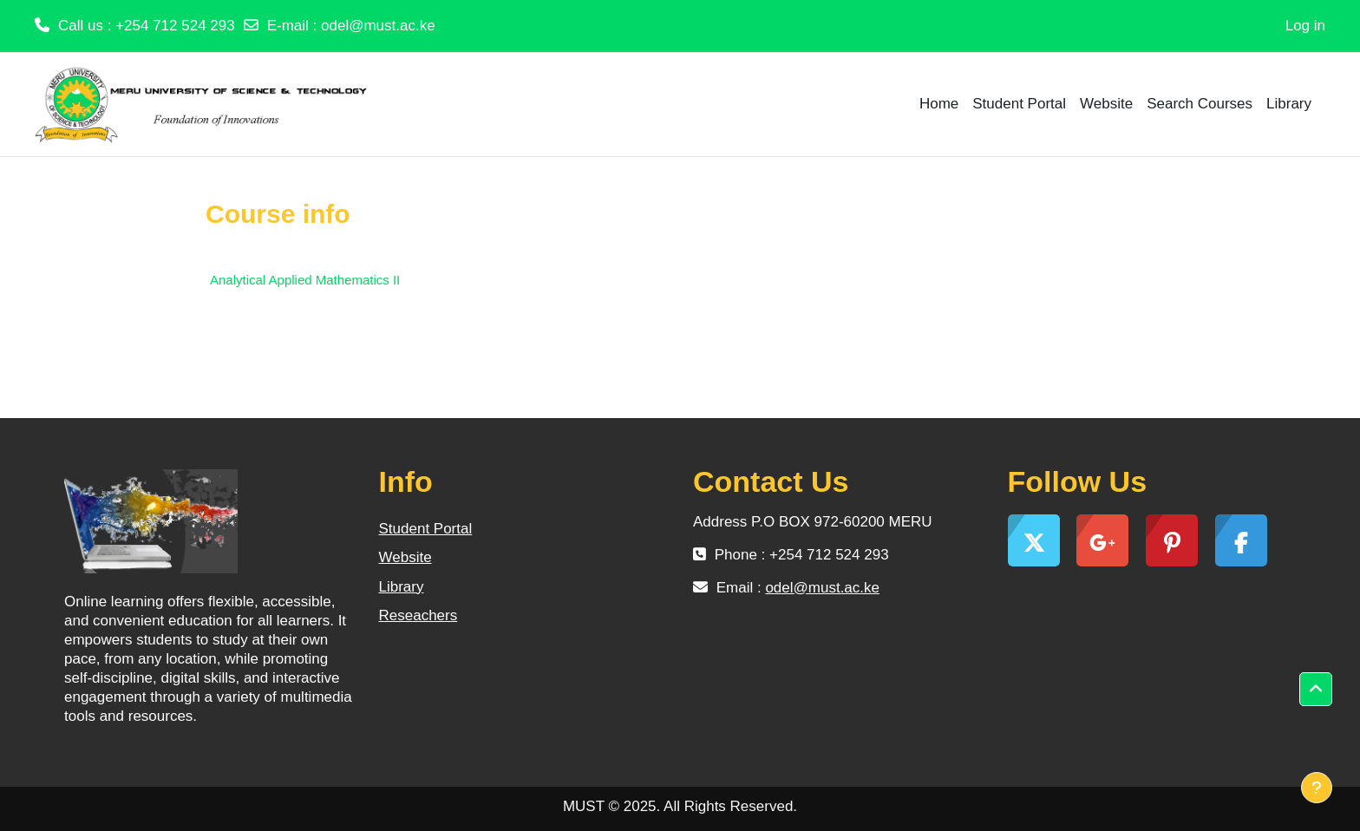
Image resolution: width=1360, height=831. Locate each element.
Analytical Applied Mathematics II (305, 279)
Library (401, 587)
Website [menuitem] (1106, 103)
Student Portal (426, 528)
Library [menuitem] (1288, 103)
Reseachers (418, 615)
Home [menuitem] (938, 103)
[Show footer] (1316, 787)
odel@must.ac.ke (378, 25)
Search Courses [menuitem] (1199, 103)
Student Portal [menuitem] (1019, 103)
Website (405, 557)
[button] (1315, 689)
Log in (1305, 25)
